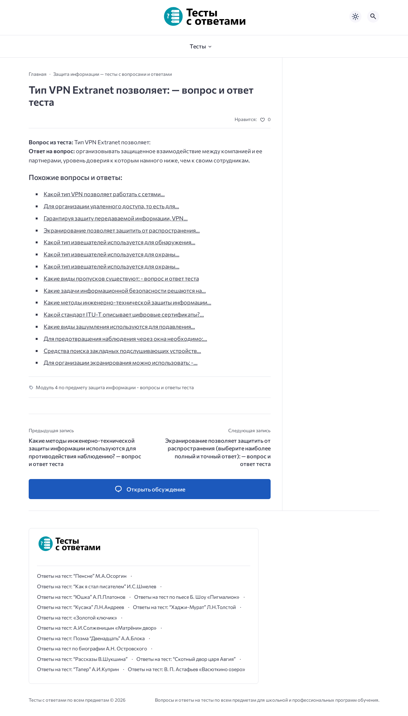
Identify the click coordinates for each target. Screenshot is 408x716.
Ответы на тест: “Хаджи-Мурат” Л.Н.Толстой (184, 607)
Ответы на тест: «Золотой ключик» (77, 617)
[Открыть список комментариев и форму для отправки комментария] (150, 489)
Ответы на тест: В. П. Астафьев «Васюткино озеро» (186, 669)
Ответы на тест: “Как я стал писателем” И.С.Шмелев (96, 586)
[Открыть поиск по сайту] (373, 17)
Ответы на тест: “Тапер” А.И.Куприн (78, 669)
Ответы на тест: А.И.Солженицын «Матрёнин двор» (97, 628)
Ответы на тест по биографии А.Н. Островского (92, 648)
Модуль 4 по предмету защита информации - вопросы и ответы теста (115, 387)
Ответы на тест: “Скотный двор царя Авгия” (186, 659)
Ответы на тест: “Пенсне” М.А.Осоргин (82, 576)
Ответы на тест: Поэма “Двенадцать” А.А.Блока (91, 638)
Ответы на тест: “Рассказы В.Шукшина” (82, 659)
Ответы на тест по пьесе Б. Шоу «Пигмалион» (186, 597)
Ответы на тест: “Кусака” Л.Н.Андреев (80, 607)
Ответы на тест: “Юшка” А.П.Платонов (81, 597)
